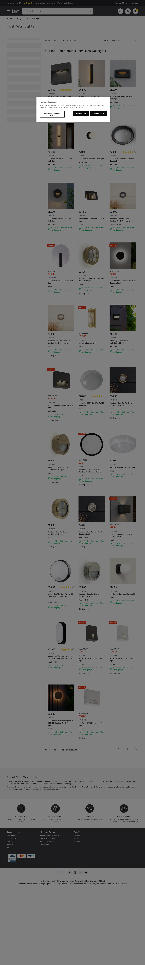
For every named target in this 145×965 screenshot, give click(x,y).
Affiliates (77, 841)
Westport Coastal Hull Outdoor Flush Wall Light (92, 280)
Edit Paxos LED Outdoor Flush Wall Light (121, 98)
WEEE (9, 848)
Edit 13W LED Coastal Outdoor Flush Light (122, 160)
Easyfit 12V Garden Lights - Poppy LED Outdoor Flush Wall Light (91, 99)
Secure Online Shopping (49, 835)
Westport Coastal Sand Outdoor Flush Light (57, 533)
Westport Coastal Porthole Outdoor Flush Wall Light (59, 342)
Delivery (10, 841)
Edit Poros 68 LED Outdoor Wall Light (91, 659)
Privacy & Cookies (47, 841)
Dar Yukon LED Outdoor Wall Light (59, 98)
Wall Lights (19, 19)
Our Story (77, 835)
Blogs (76, 838)
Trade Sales (45, 845)
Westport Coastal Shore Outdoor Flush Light (58, 468)
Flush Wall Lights (33, 19)
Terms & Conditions (48, 838)
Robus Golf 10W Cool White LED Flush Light (91, 404)
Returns (10, 845)
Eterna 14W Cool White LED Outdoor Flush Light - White (90, 471)
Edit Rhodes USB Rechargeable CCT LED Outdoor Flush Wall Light (60, 723)
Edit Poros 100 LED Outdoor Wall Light (61, 406)
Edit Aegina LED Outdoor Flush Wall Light (60, 160)
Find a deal (134, 3)
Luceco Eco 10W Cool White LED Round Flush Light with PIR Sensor (60, 596)
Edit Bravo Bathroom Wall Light (91, 159)
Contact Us (11, 838)
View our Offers (121, 3)
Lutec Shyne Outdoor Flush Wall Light (92, 220)
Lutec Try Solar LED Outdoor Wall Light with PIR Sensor (121, 342)
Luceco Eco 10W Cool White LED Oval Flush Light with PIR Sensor (60, 657)
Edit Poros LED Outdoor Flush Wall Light (59, 220)
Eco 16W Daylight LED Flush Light (122, 467)
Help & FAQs (11, 835)
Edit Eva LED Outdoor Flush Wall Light (60, 282)
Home (9, 19)
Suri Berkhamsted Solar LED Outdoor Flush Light (121, 535)
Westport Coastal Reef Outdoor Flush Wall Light (120, 220)
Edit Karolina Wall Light (88, 343)
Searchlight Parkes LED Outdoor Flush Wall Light (123, 282)
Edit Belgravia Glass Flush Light (122, 594)
